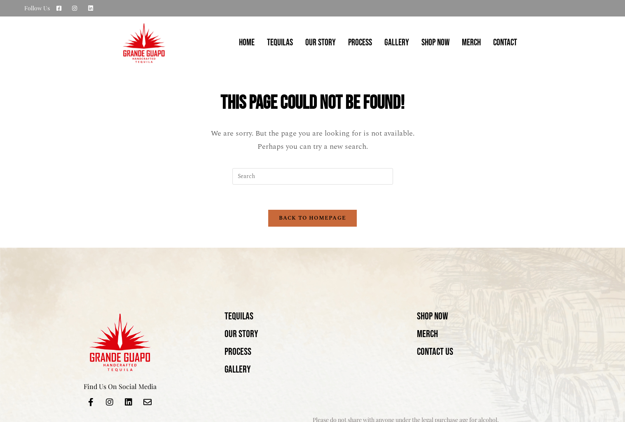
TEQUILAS (280, 42)
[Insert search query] (312, 176)
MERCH (471, 42)
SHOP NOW (435, 42)
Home (247, 42)
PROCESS (360, 42)
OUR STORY (320, 42)
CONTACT (505, 42)
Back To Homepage (312, 218)
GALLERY (396, 42)
